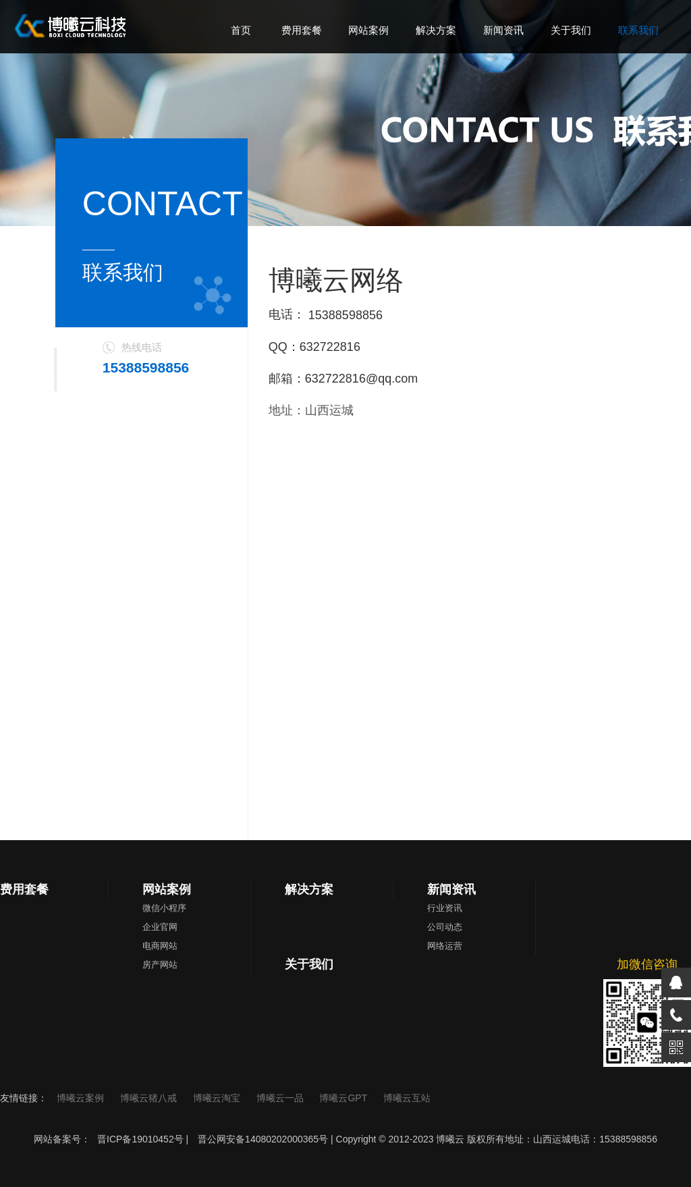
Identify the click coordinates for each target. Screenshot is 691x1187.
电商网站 (159, 946)
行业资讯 (444, 908)
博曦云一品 (281, 1098)
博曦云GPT (344, 1098)
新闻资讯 (451, 889)
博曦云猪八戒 (149, 1098)
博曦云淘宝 (218, 1098)
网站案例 (166, 889)
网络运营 (444, 946)
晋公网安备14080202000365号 (263, 1139)
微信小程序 (164, 908)
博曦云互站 (407, 1098)
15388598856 (345, 315)
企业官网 (159, 927)
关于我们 (309, 964)
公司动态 (444, 927)
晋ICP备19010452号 (140, 1139)
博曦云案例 (82, 1098)
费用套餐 (24, 889)
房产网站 (159, 965)
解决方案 (309, 889)
